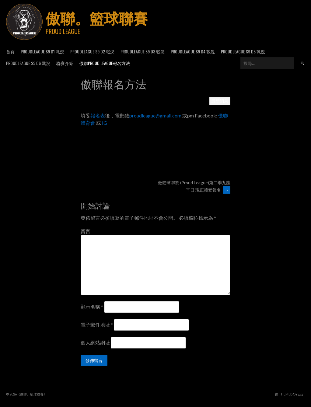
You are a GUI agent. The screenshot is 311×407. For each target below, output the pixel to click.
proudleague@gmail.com (155, 115)
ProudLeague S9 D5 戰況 (243, 51)
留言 (85, 231)
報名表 (97, 115)
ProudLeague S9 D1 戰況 (42, 51)
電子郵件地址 (97, 324)
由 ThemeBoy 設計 (290, 394)
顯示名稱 (92, 307)
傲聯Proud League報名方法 (104, 63)
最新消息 (219, 100)
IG (104, 123)
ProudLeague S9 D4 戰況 (193, 51)
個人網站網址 (95, 342)
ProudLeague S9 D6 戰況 (28, 63)
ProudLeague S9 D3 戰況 (143, 51)
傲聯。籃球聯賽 (97, 17)
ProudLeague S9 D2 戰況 (92, 51)
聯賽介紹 (64, 63)
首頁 (10, 51)
